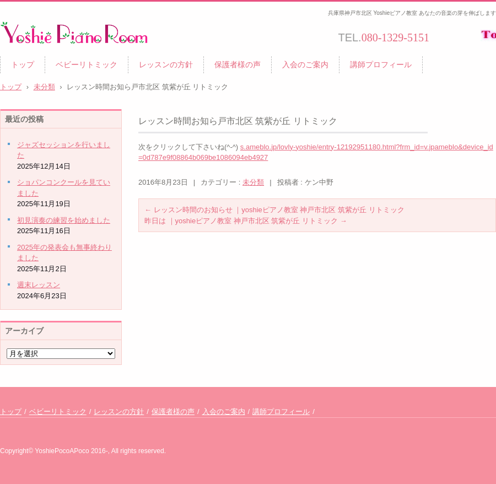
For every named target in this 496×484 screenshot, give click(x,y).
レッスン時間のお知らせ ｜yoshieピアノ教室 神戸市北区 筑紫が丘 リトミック (274, 210)
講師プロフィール (381, 64)
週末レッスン (38, 285)
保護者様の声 (237, 64)
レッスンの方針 (166, 64)
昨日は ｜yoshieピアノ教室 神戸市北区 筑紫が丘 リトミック (245, 221)
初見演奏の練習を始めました (63, 220)
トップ (22, 64)
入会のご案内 (305, 64)
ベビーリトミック (86, 64)
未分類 (253, 182)
